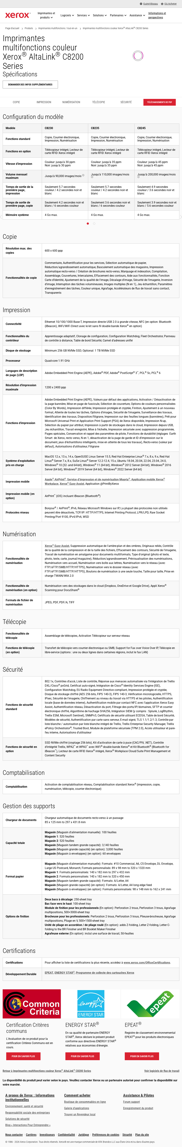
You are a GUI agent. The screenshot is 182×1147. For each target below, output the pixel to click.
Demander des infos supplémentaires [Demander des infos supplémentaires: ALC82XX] (30, 84)
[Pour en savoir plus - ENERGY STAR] (91, 1026)
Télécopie (98, 102)
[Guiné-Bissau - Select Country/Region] (149, 4)
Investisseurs (47, 1135)
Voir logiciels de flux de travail (161, 1071)
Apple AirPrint (55, 479)
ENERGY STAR (65, 972)
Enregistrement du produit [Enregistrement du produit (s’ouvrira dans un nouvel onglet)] (138, 1108)
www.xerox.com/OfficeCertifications (147, 962)
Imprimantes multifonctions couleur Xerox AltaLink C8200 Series (115, 28)
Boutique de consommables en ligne (85, 1101)
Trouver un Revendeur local (79, 1114)
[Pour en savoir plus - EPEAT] (150, 1026)
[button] (1, 217)
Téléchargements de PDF (159, 102)
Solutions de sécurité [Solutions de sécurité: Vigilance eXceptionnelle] (17, 1119)
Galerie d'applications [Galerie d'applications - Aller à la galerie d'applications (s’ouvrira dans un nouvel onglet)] (76, 1108)
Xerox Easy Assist (72, 483)
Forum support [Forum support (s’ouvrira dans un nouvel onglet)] (131, 1101)
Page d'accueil (12, 28)
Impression (44, 102)
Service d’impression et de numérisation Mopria (98, 479)
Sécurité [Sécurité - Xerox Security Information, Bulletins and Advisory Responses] (127, 1135)
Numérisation (71, 102)
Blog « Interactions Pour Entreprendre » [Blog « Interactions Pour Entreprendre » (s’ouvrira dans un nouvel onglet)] (27, 1125)
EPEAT (49, 972)
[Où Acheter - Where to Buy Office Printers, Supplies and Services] (169, 4)
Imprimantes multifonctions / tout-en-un (57, 28)
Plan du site (142, 1135)
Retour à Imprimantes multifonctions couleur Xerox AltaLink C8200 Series (47, 1071)
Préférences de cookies (105, 1135)
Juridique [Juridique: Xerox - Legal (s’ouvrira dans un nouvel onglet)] (83, 1135)
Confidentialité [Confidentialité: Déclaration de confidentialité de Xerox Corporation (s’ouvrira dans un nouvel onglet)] (66, 1135)
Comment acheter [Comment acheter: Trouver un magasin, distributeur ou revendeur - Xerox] (77, 1095)
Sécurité (126, 102)
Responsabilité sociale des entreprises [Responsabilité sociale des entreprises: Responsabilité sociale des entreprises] (27, 1112)
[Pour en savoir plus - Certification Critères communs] (32, 1026)
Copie (16, 102)
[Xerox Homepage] (18, 15)
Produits (29, 28)
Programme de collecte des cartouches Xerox (105, 972)
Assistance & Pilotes (138, 1095)
